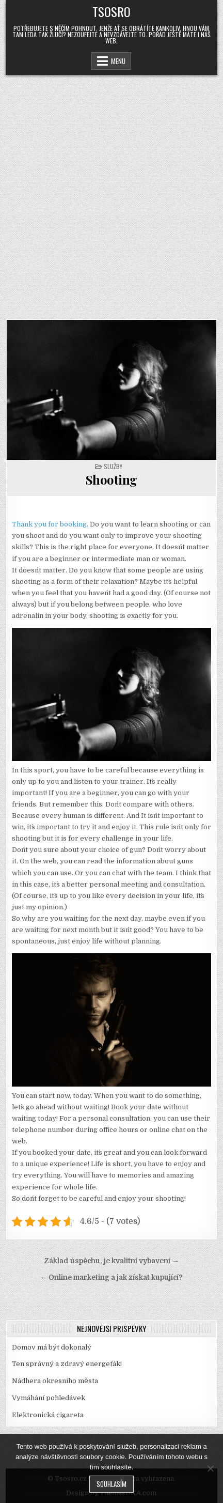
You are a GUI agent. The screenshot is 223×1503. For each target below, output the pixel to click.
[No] (210, 1468)
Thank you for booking (49, 524)
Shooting (111, 479)
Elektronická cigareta (48, 1415)
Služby (113, 466)
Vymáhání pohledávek (48, 1398)
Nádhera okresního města (55, 1381)
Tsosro (111, 11)
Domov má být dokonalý (51, 1347)
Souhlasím (111, 1484)
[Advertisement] (111, 191)
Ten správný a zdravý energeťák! (67, 1364)
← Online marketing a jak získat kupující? (111, 1277)
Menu (118, 61)
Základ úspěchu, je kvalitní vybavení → (111, 1261)
